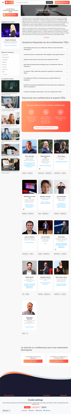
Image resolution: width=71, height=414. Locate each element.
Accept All (27, 407)
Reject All (44, 407)
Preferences (47, 410)
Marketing (39, 410)
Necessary (24, 410)
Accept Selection (35, 407)
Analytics (31, 410)
